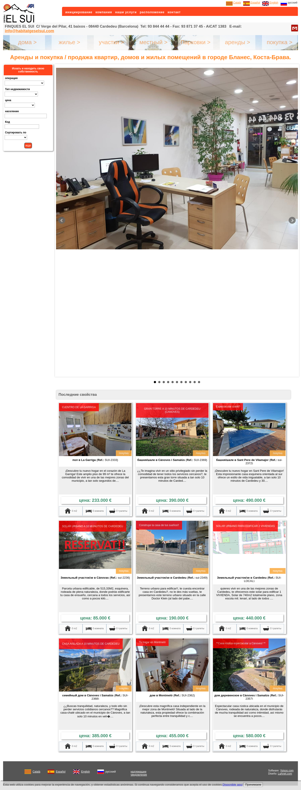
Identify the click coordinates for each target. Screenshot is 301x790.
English (270, 2)
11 (199, 382)
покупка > (279, 42)
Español (251, 2)
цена (8, 100)
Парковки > (196, 42)
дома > (27, 42)
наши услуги (126, 12)
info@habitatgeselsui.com (29, 31)
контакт (174, 12)
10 (195, 382)
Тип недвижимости (17, 89)
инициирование (78, 12)
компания (104, 12)
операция (11, 78)
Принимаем (253, 784)
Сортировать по (15, 132)
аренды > (237, 42)
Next (292, 220)
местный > (153, 42)
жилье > (69, 42)
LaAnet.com (285, 773)
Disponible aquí (232, 784)
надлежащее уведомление (139, 773)
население (12, 111)
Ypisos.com (286, 770)
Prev (61, 220)
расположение (152, 12)
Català (233, 2)
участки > (111, 42)
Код (7, 121)
